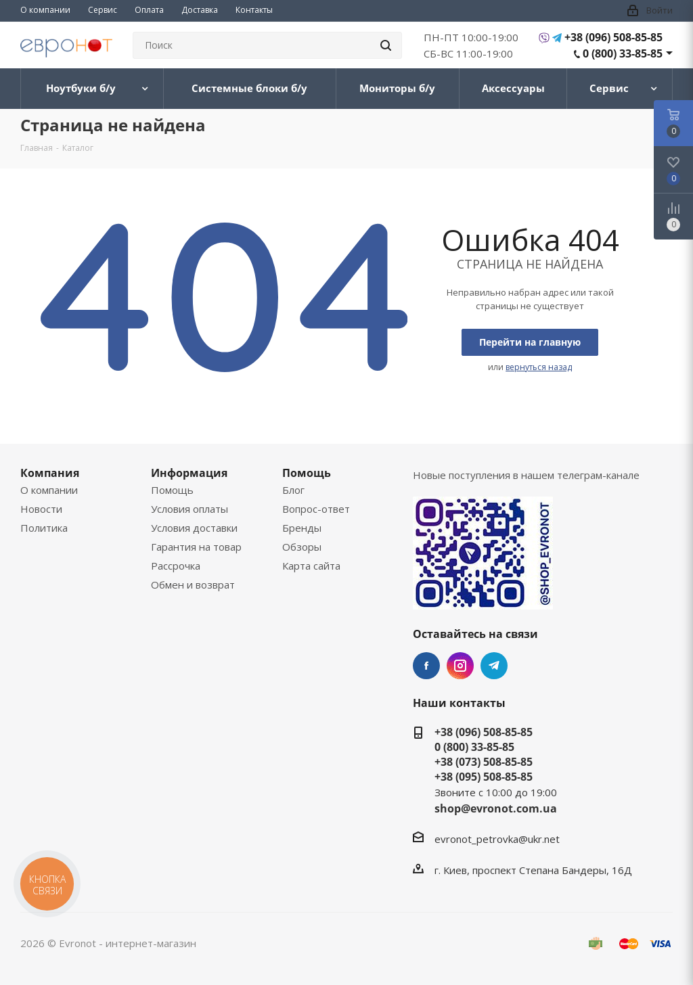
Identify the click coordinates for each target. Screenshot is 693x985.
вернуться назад (539, 367)
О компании (49, 490)
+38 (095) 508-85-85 (483, 776)
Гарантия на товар (196, 546)
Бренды (301, 527)
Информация (189, 472)
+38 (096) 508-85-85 (613, 37)
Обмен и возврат (193, 584)
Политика (44, 527)
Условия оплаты (189, 509)
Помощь (172, 490)
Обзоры (301, 546)
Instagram (460, 665)
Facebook (426, 665)
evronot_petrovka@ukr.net (497, 839)
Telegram (494, 665)
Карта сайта (311, 565)
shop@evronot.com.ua (495, 808)
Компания (49, 472)
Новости (41, 509)
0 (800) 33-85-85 (623, 53)
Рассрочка (175, 565)
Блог (293, 490)
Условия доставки (194, 527)
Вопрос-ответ (316, 509)
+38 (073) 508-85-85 (483, 761)
